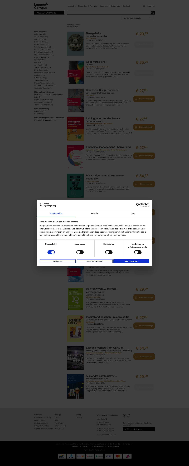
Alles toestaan (131, 261)
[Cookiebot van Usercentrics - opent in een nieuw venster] (138, 205)
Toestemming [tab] (56, 213)
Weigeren (57, 261)
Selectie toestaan (94, 261)
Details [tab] (94, 213)
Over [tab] (133, 213)
